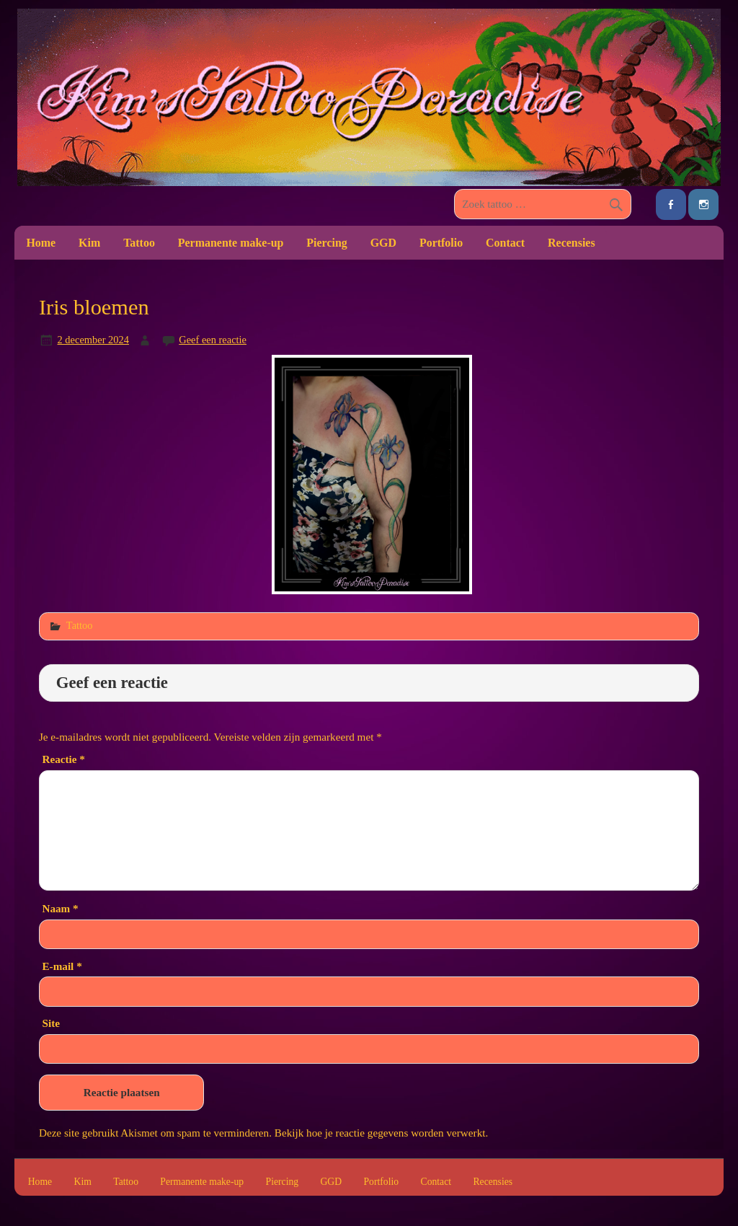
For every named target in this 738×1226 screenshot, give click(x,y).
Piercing (326, 243)
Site (50, 1023)
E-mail (61, 966)
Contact (505, 243)
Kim (89, 243)
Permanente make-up (231, 243)
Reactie (63, 759)
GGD (383, 243)
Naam (60, 908)
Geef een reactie (212, 339)
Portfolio (441, 243)
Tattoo (139, 243)
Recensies (571, 243)
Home (40, 243)
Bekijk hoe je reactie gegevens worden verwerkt (380, 1132)
